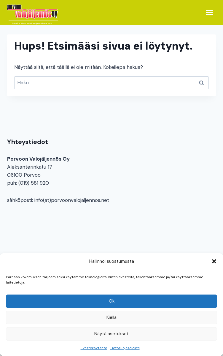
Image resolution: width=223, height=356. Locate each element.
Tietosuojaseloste (125, 348)
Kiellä (111, 317)
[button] (214, 261)
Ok (111, 301)
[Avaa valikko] (209, 12)
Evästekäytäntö (94, 348)
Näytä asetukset (111, 334)
